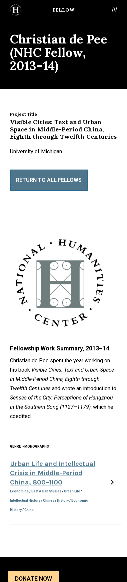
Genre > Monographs (29, 446)
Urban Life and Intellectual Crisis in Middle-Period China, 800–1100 (52, 473)
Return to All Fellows (49, 180)
